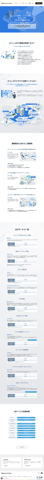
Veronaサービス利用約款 (26, 417)
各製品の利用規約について (26, 432)
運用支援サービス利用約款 (26, 430)
